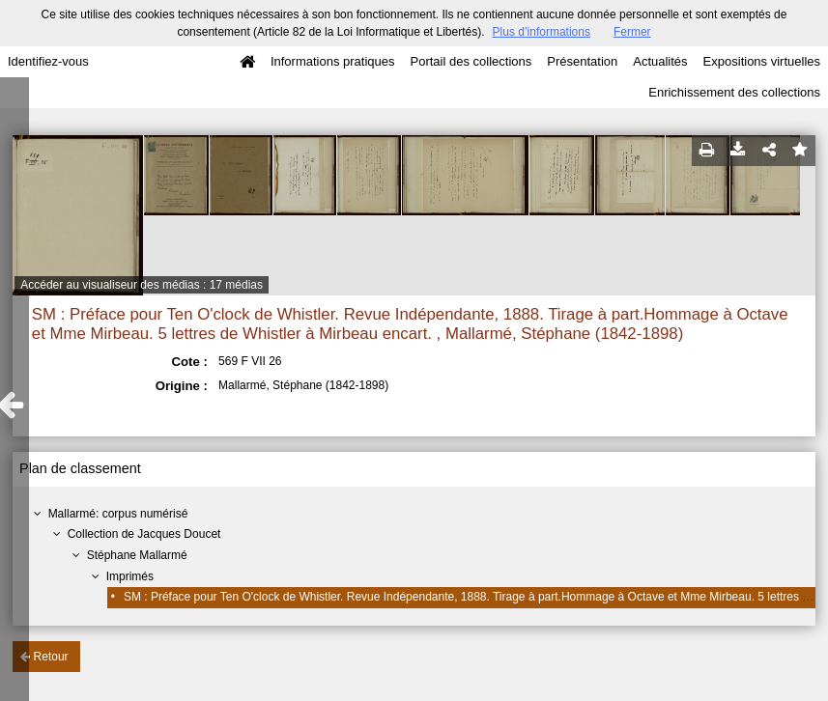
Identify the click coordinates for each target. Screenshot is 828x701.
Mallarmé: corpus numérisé (118, 513)
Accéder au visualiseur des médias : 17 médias (141, 285)
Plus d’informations (541, 32)
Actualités (660, 61)
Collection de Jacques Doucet (144, 534)
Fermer (632, 32)
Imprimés (130, 576)
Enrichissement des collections (734, 92)
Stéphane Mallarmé (137, 555)
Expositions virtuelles (761, 61)
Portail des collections (471, 61)
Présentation (582, 61)
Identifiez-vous (48, 61)
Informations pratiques (333, 61)
